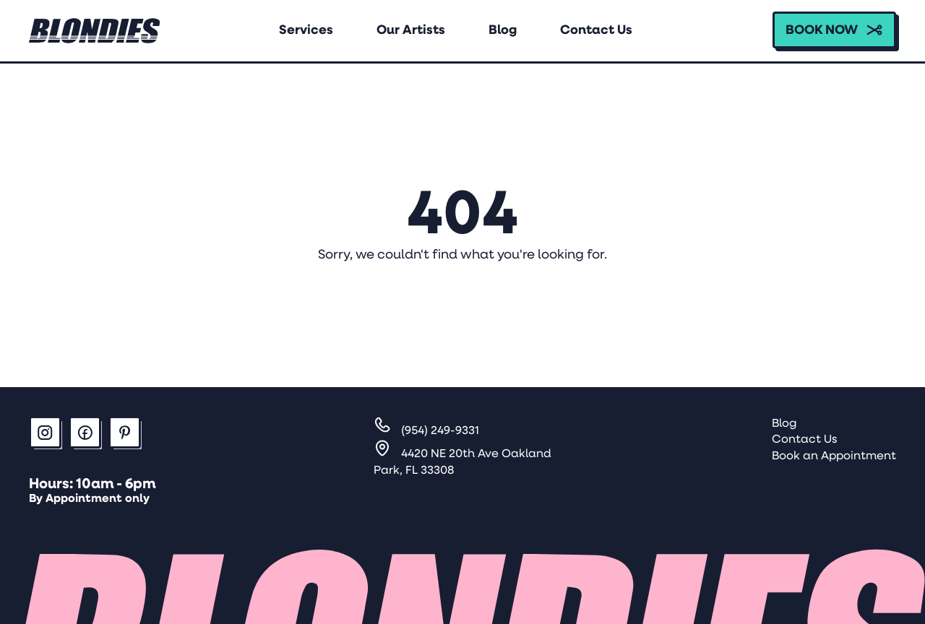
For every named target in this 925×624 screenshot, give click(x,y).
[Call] (426, 431)
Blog (784, 424)
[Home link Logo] (94, 30)
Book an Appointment (834, 456)
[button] (834, 30)
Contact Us (804, 440)
